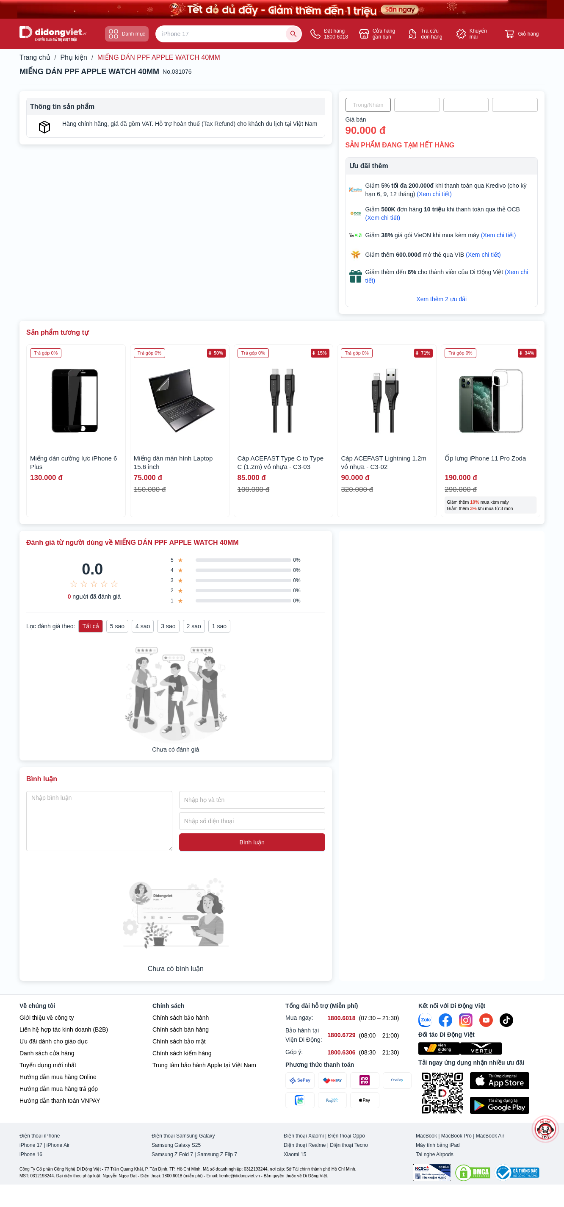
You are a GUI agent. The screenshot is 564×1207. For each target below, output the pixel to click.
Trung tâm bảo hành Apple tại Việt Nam (204, 1065)
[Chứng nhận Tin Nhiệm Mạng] (432, 1172)
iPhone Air (58, 1145)
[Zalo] (425, 1020)
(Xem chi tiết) (434, 194)
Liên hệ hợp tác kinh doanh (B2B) (63, 1029)
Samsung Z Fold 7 (172, 1154)
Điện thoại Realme (305, 1145)
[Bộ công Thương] (517, 1172)
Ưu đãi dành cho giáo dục (53, 1041)
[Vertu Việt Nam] (481, 1048)
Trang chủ (34, 57)
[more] (545, 1129)
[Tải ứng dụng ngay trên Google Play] (507, 1105)
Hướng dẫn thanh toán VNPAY (59, 1100)
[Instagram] (466, 1020)
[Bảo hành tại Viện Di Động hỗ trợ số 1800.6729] (341, 1035)
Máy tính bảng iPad (438, 1145)
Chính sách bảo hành (180, 1017)
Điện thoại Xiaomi (304, 1136)
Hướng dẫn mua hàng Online (58, 1077)
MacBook (426, 1136)
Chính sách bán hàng (180, 1029)
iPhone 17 (30, 1145)
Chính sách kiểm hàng (182, 1053)
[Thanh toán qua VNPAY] (332, 1080)
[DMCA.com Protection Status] (472, 1172)
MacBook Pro (456, 1136)
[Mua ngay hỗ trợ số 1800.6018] (341, 1018)
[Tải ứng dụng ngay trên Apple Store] (507, 1080)
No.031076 (177, 71)
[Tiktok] (506, 1020)
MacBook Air (490, 1136)
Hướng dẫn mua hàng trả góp (58, 1088)
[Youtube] (486, 1020)
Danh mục (126, 34)
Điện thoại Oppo (346, 1136)
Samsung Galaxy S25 (176, 1145)
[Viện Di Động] (439, 1048)
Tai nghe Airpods (434, 1154)
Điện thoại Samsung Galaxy (183, 1136)
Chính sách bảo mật (179, 1041)
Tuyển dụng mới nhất (47, 1065)
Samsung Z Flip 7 (217, 1154)
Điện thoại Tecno (349, 1145)
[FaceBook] (445, 1020)
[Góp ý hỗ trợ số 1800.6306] (341, 1052)
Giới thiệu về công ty (46, 1017)
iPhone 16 (30, 1154)
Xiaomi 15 (295, 1154)
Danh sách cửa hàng (47, 1053)
